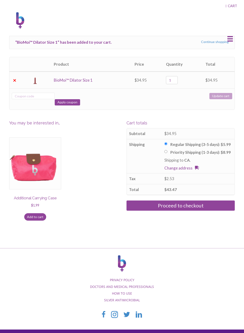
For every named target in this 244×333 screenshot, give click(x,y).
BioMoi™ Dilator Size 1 (73, 80)
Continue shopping (215, 42)
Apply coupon (71, 96)
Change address (178, 161)
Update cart (220, 96)
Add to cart (35, 211)
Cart (232, 6)
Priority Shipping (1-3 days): (200, 146)
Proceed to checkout (181, 199)
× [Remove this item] (14, 80)
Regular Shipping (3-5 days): (200, 138)
